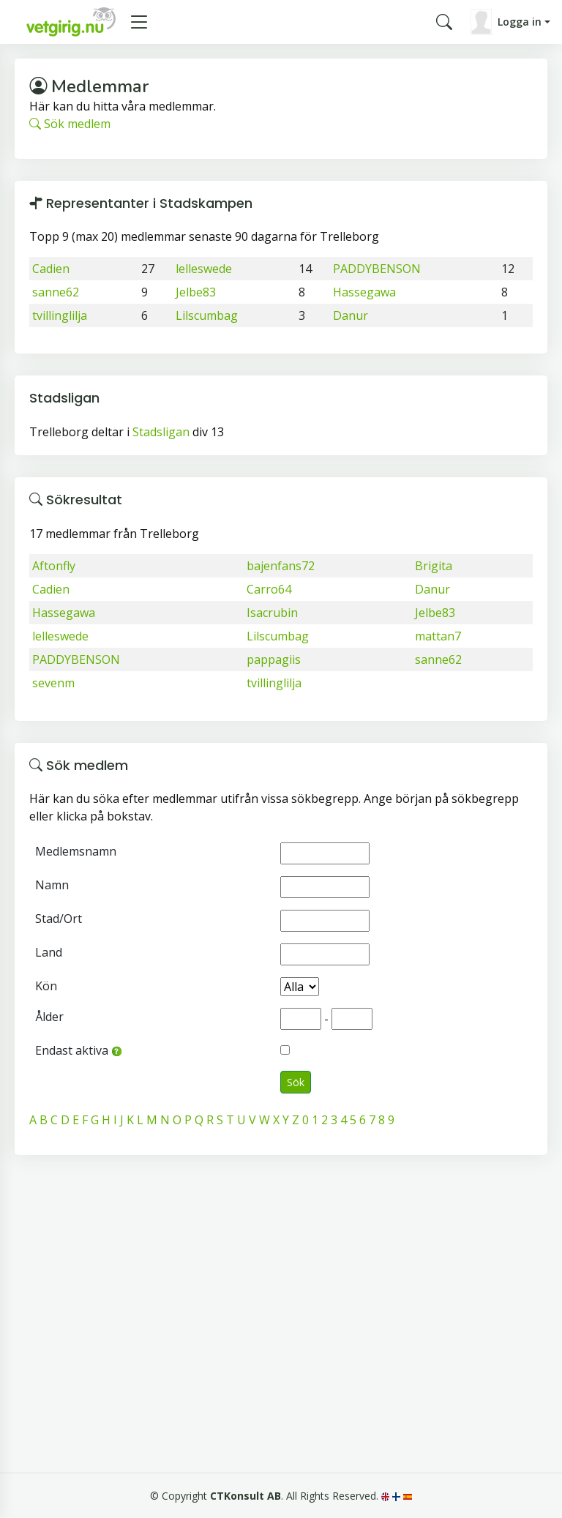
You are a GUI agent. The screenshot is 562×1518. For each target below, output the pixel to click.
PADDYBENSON (377, 269)
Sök (295, 1082)
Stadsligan (161, 432)
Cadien (51, 269)
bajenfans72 (281, 566)
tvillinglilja (59, 315)
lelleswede (204, 269)
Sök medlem (69, 124)
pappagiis (274, 659)
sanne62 (55, 292)
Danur (350, 315)
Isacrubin (272, 613)
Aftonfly (53, 566)
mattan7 (438, 636)
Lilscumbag (207, 315)
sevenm (53, 683)
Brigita (433, 566)
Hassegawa (364, 292)
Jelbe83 (196, 292)
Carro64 (269, 589)
